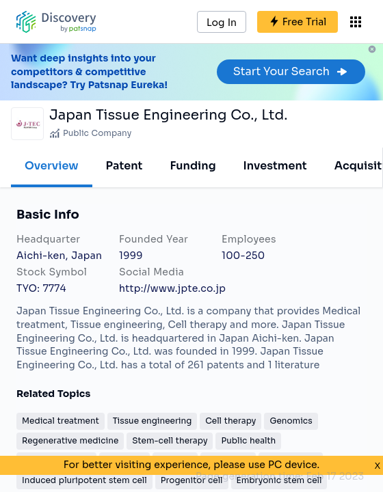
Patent (124, 166)
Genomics (290, 420)
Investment (275, 166)
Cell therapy (230, 420)
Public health (248, 440)
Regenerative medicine (70, 440)
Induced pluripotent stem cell (84, 480)
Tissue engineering (152, 420)
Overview (52, 166)
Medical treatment (60, 420)
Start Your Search (291, 71)
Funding (192, 166)
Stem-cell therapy (169, 440)
